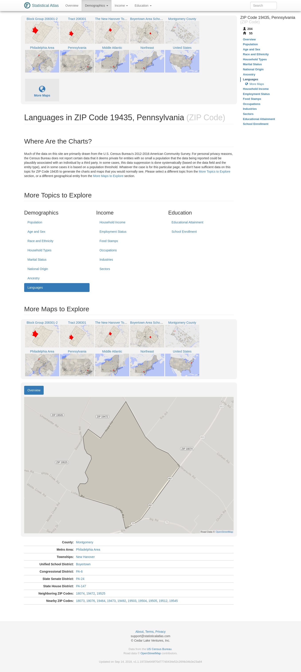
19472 (90, 593)
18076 (90, 601)
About (139, 631)
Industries (106, 259)
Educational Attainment (187, 222)
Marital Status (37, 259)
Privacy (160, 631)
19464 (101, 601)
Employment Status (113, 231)
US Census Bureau (159, 649)
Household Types (39, 250)
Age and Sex (36, 231)
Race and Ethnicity (40, 241)
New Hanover (85, 557)
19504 (142, 601)
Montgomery (84, 542)
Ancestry (33, 278)
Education (143, 5)
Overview (71, 5)
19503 (132, 601)
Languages (35, 287)
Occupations (108, 250)
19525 (101, 593)
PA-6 (79, 571)
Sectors (105, 269)
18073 (80, 601)
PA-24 (80, 579)
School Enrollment (184, 231)
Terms (149, 631)
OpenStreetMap (151, 653)
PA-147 (81, 586)
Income (121, 5)
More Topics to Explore (214, 171)
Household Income (112, 222)
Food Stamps (109, 241)
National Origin (37, 269)
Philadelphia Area (88, 549)
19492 (121, 601)
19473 (111, 601)
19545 (173, 601)
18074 (80, 593)
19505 (153, 601)
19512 (163, 601)
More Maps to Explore (108, 176)
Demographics (96, 5)
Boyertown (83, 564)
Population (34, 222)
